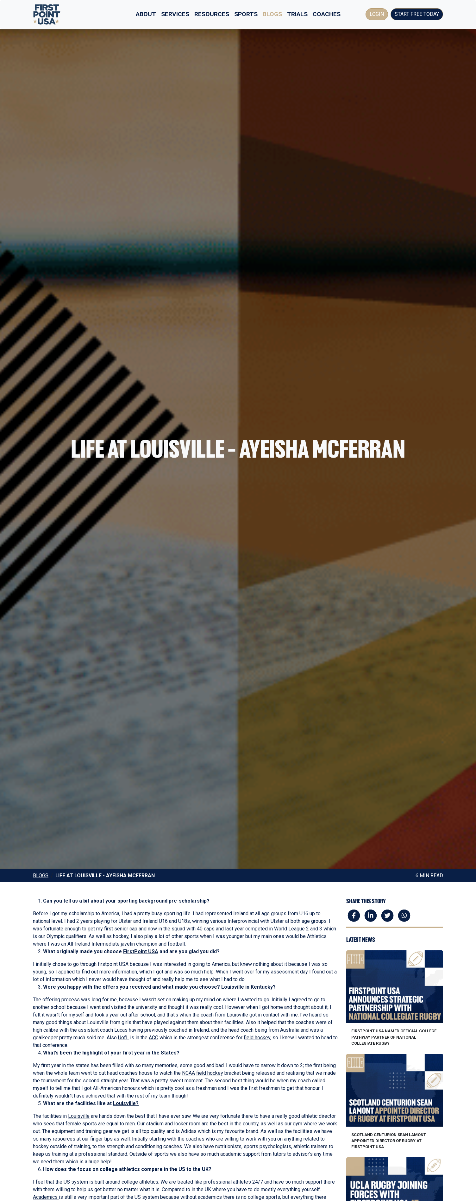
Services (175, 14)
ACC (153, 1038)
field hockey (257, 1038)
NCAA (188, 1073)
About (146, 14)
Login (377, 14)
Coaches (327, 14)
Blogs (272, 14)
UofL (123, 1038)
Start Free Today (417, 14)
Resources (211, 14)
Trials (297, 14)
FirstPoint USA (140, 951)
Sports (246, 14)
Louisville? (126, 1103)
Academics (46, 1197)
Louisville (237, 1015)
